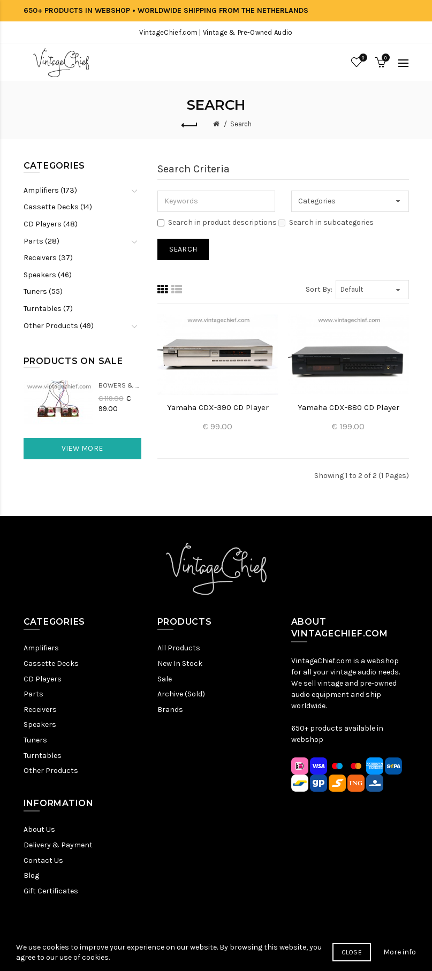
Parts (33, 694)
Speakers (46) (48, 274)
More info (399, 956)
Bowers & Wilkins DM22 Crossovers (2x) (119, 385)
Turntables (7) (48, 308)
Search (241, 124)
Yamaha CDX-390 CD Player (218, 407)
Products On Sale (73, 361)
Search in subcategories (326, 222)
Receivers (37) (48, 257)
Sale (164, 679)
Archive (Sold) (181, 694)
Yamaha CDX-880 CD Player (348, 407)
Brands (170, 709)
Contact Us (43, 860)
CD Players (43, 679)
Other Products (51, 770)
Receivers (40, 709)
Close (352, 957)
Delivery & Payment (58, 844)
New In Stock (179, 663)
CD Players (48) (51, 224)
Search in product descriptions (217, 222)
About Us (39, 829)
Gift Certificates (51, 891)
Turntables (43, 755)
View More (82, 448)
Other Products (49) (59, 325)
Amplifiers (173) (50, 190)
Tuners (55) (43, 291)
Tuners (35, 740)
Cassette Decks (51, 663)
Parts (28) (41, 241)
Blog (31, 875)
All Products (178, 648)
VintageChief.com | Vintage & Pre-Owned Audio (215, 32)
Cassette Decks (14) (58, 206)
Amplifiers (41, 648)
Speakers (40, 724)
